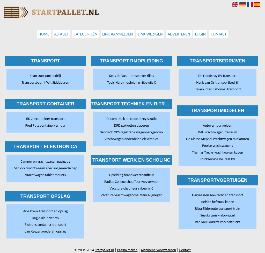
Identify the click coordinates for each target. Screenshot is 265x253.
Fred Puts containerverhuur (45, 125)
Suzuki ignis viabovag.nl (217, 215)
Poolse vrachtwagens (217, 145)
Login (200, 34)
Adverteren (179, 34)
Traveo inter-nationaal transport (217, 89)
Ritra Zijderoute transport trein (217, 208)
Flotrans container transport (45, 224)
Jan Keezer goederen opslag (45, 231)
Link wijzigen (150, 34)
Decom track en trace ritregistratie (131, 119)
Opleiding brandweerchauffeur (131, 175)
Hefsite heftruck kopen (217, 202)
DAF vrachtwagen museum (217, 132)
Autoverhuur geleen (217, 125)
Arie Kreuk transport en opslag (45, 211)
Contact (218, 34)
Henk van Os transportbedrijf (217, 82)
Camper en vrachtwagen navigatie (45, 161)
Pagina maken (127, 250)
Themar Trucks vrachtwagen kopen (217, 152)
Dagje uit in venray (45, 218)
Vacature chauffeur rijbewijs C (131, 188)
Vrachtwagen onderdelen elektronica (131, 139)
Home (43, 34)
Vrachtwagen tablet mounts (45, 175)
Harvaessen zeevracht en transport (217, 195)
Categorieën (85, 34)
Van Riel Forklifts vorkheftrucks (217, 222)
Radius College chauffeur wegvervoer (131, 181)
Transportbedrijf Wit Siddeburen (45, 82)
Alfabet (61, 34)
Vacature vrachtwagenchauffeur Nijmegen (131, 195)
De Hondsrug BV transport (217, 76)
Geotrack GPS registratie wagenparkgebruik (131, 132)
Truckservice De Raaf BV (217, 159)
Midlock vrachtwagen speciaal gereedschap (45, 168)
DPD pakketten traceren (131, 125)
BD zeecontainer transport (45, 119)
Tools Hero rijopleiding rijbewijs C (131, 82)
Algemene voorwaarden (158, 250)
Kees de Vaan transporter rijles (131, 76)
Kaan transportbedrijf (45, 76)
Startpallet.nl (104, 250)
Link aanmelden (117, 34)
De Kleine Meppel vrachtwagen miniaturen (217, 139)
